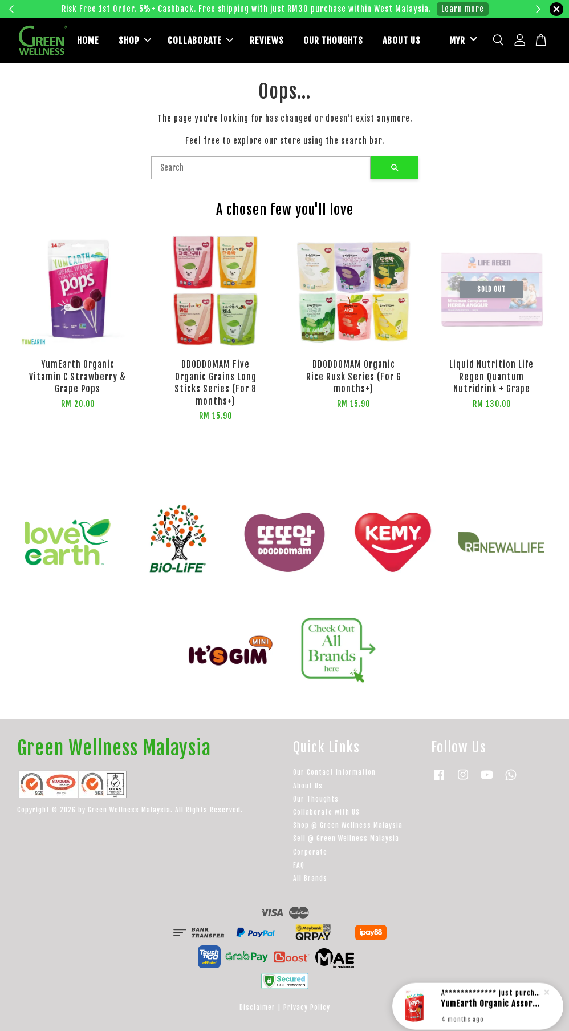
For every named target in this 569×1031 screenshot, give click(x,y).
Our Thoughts (316, 799)
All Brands (310, 878)
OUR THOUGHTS (333, 40)
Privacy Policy (306, 1007)
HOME (88, 40)
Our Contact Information (334, 772)
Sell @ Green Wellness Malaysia (346, 838)
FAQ (298, 865)
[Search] (261, 167)
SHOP (135, 40)
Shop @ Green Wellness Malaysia (348, 825)
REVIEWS (267, 40)
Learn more (462, 9)
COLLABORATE (200, 40)
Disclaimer (257, 1007)
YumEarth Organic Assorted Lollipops (491, 1000)
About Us (308, 786)
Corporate (310, 852)
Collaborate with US (326, 812)
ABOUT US (402, 40)
